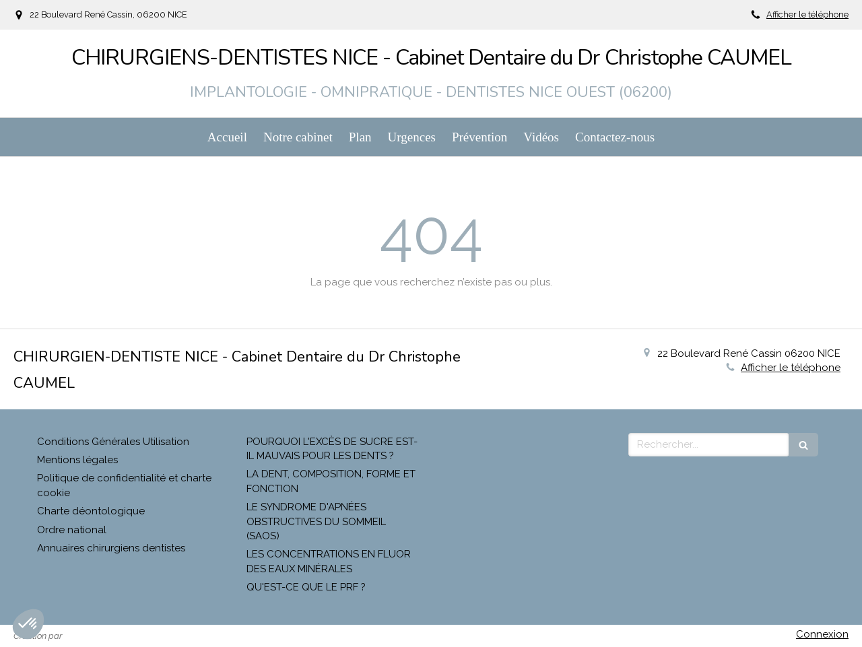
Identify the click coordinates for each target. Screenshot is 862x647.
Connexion (822, 634)
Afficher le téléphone (807, 14)
